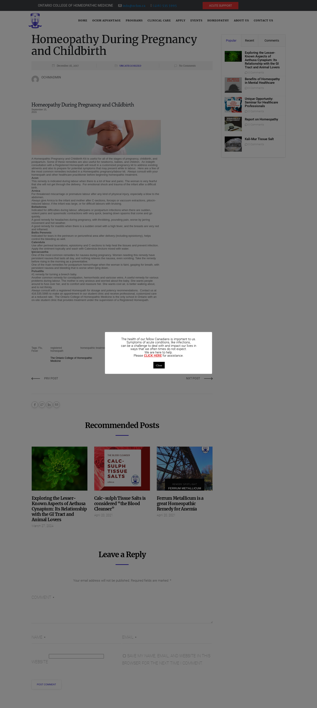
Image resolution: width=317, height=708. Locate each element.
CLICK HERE (153, 355)
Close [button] (159, 365)
